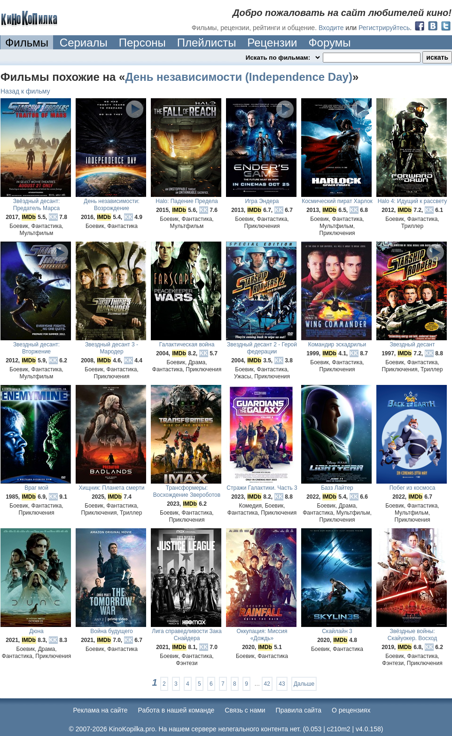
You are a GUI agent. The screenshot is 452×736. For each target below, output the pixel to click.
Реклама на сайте (100, 710)
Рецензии (272, 42)
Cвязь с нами (245, 710)
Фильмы (26, 42)
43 (282, 684)
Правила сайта (298, 710)
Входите (331, 27)
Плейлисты (206, 42)
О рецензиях (351, 710)
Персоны (142, 42)
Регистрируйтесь (384, 27)
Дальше (304, 684)
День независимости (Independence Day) (238, 76)
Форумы (329, 42)
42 (267, 684)
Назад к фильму (25, 91)
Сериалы (84, 42)
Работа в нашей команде (176, 710)
